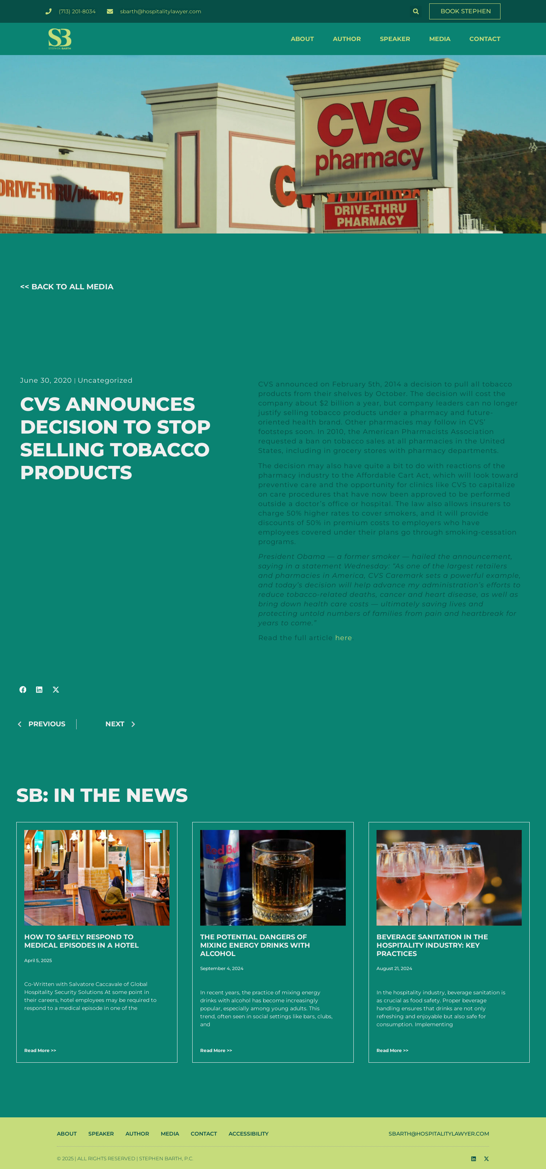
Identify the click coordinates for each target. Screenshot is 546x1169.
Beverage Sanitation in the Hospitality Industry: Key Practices (432, 945)
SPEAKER (395, 39)
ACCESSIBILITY (248, 1133)
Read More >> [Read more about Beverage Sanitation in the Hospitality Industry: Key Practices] (392, 1050)
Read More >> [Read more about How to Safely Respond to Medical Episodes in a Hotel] (40, 1050)
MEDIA (439, 39)
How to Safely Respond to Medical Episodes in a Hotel (81, 941)
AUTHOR (347, 39)
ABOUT (302, 39)
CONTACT (484, 39)
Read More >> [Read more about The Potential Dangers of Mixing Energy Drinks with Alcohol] (216, 1050)
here (343, 638)
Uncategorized (105, 380)
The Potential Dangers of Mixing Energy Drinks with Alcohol (255, 945)
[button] (416, 11)
